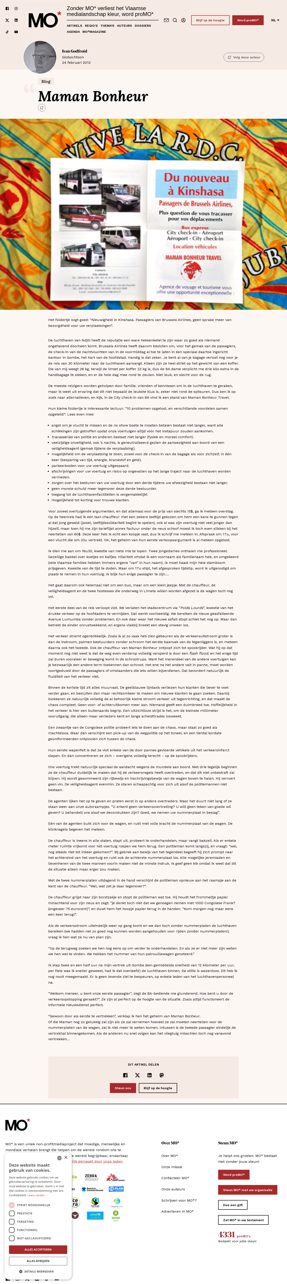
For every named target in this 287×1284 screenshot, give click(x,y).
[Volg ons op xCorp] (7, 20)
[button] (38, 1271)
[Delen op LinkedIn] (149, 1075)
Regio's (91, 25)
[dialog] (38, 1216)
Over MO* (169, 1156)
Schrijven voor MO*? (179, 1200)
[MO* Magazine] (45, 20)
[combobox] (59, 1158)
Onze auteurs (173, 1189)
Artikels (74, 25)
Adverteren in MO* (177, 1211)
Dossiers (143, 25)
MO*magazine (94, 31)
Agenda (73, 31)
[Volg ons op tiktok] (7, 32)
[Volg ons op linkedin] (16, 20)
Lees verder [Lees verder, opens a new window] (36, 1195)
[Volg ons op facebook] (7, 8)
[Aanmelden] (183, 20)
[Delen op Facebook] (125, 1075)
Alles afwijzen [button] (38, 1261)
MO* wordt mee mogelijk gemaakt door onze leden (78, 1161)
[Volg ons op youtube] (16, 32)
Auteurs (124, 25)
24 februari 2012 (140, 57)
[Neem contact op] (166, 20)
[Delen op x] (137, 1075)
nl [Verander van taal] (275, 20)
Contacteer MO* (175, 1178)
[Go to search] (174, 20)
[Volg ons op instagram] (16, 8)
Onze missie (171, 1167)
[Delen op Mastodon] (161, 1075)
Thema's (107, 25)
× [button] (65, 1157)
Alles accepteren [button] (38, 1249)
